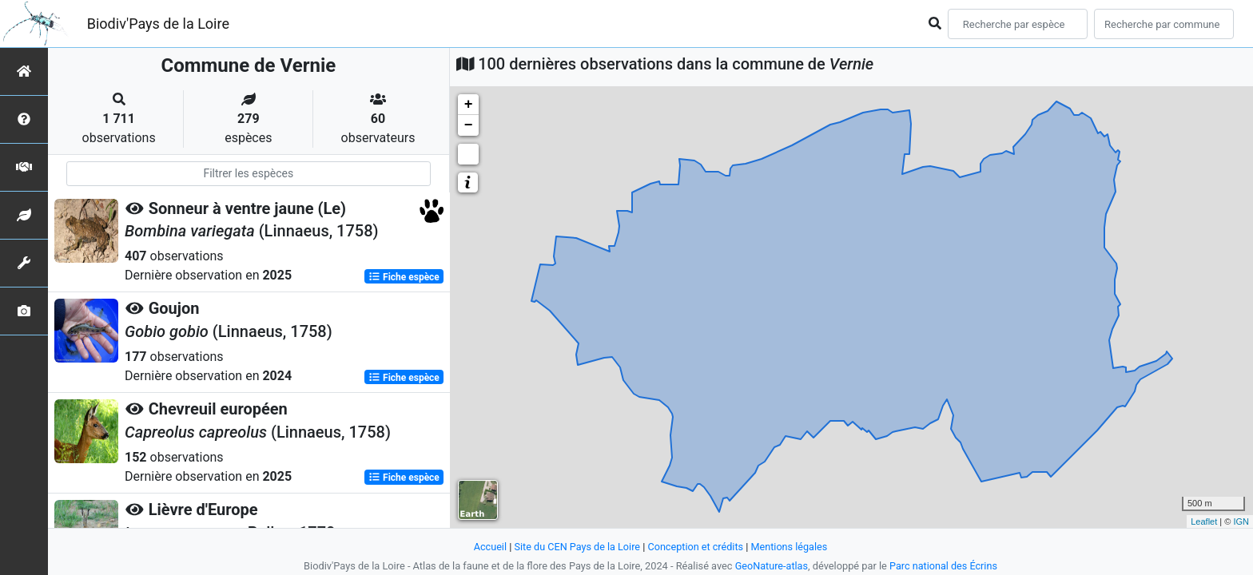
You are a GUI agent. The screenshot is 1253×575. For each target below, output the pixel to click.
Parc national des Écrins (944, 566)
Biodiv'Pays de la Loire (158, 23)
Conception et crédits (695, 547)
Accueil (488, 547)
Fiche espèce (404, 276)
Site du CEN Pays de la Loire (576, 547)
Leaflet (1204, 521)
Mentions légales (790, 547)
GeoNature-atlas (771, 566)
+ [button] (468, 104)
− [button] (468, 125)
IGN (1241, 521)
